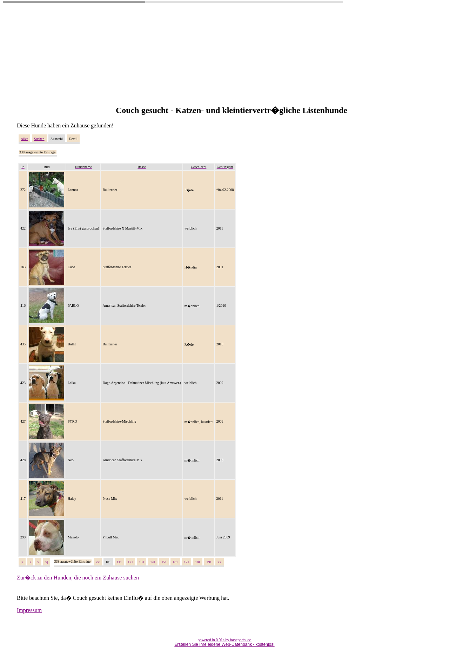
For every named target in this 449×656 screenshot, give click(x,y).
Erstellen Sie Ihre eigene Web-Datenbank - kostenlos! (224, 644)
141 (152, 562)
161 (175, 562)
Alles (24, 139)
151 (164, 562)
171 (186, 562)
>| (46, 562)
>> (219, 562)
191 (209, 562)
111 (119, 562)
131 (141, 562)
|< (22, 562)
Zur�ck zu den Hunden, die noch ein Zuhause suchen (78, 578)
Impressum (29, 610)
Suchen (39, 139)
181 (197, 562)
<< (98, 562)
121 (130, 562)
